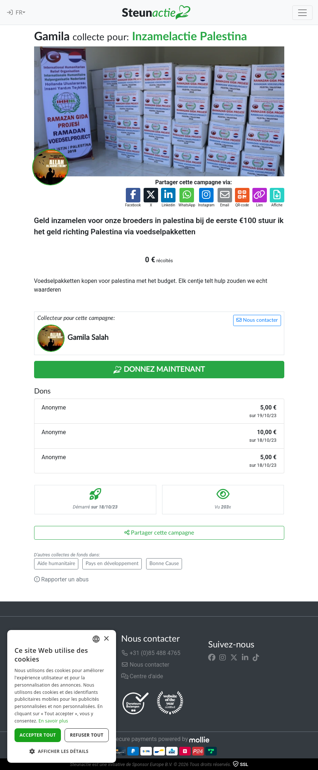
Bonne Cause (164, 563)
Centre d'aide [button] (142, 676)
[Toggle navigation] (302, 12)
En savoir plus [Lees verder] (53, 721)
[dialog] (61, 696)
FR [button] (19, 13)
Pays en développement (112, 563)
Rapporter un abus (61, 579)
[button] (133, 198)
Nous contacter (257, 320)
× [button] (106, 639)
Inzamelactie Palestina (189, 36)
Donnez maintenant (159, 370)
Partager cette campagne (159, 533)
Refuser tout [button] (86, 735)
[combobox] (96, 639)
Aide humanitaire (56, 563)
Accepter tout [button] (38, 735)
